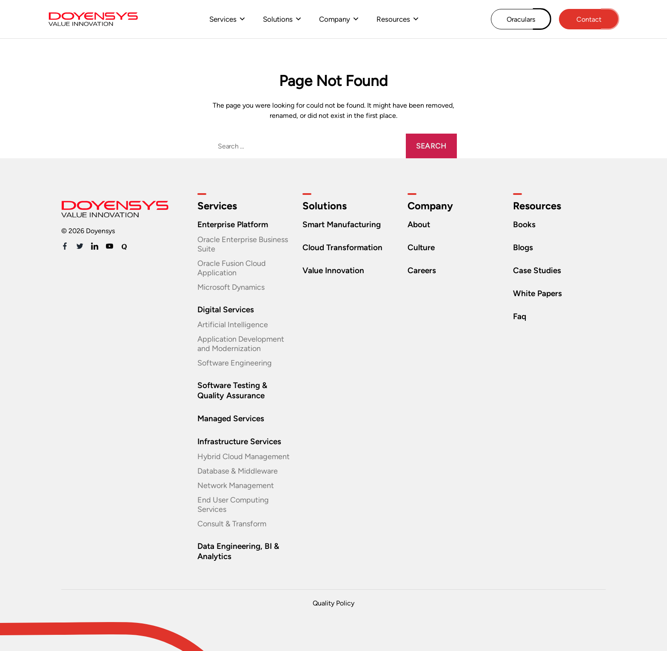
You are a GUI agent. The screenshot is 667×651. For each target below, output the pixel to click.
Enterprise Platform (232, 224)
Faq (519, 316)
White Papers (537, 293)
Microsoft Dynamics (231, 287)
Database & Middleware (237, 471)
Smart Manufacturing (341, 224)
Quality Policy (333, 603)
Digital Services (225, 309)
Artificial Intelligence (232, 324)
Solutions (278, 19)
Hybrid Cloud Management (243, 456)
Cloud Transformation (342, 247)
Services (223, 19)
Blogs (523, 247)
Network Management (235, 485)
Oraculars (521, 19)
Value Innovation (333, 270)
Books (524, 224)
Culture (421, 247)
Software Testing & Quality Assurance (232, 390)
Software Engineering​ (234, 363)
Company (334, 19)
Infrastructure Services (239, 441)
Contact (588, 19)
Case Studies (537, 270)
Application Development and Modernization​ (240, 343)
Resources (393, 19)
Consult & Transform (231, 523)
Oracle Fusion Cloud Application (231, 268)
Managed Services (230, 418)
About (419, 224)
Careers (422, 270)
